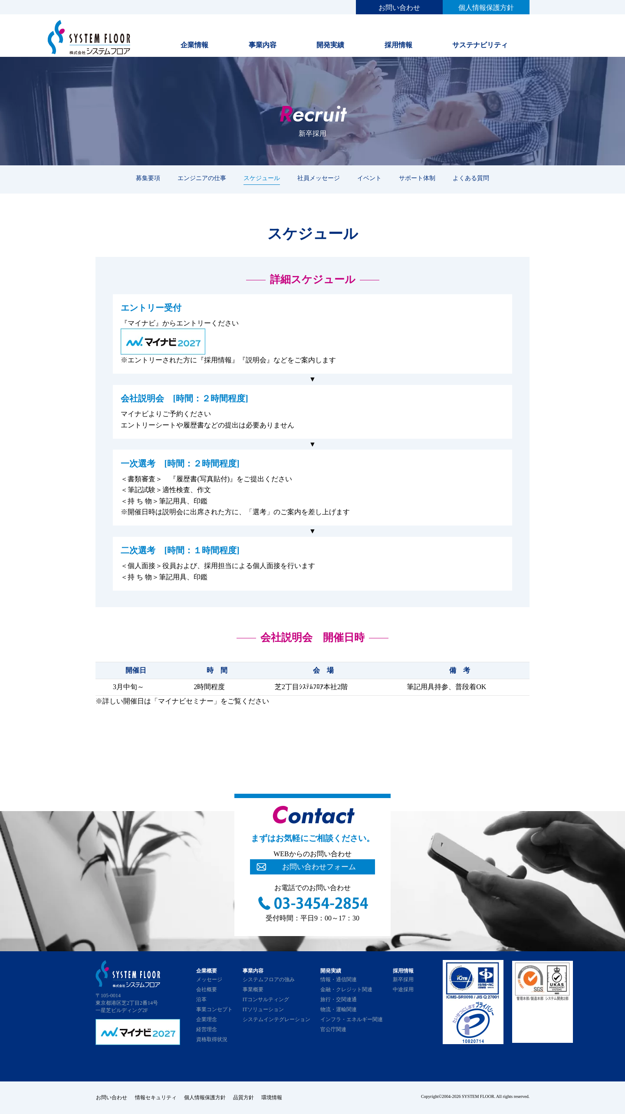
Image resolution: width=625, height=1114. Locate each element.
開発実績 (330, 45)
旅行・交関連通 (338, 999)
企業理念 (206, 1019)
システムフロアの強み (269, 979)
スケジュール (261, 177)
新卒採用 (403, 979)
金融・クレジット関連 (346, 989)
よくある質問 (471, 177)
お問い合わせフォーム (319, 867)
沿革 (201, 999)
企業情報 (194, 45)
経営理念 (206, 1029)
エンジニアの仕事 (202, 177)
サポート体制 (417, 177)
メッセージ (209, 979)
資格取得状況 (211, 1039)
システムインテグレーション (276, 1019)
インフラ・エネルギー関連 (351, 1019)
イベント (369, 177)
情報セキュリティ (156, 1097)
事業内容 (262, 45)
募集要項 (148, 177)
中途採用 (403, 989)
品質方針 (246, 1097)
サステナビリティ (480, 45)
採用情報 (398, 45)
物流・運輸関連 (338, 1009)
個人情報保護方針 (486, 7)
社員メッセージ (318, 177)
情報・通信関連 (338, 979)
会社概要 (206, 989)
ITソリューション (263, 1009)
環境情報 (276, 1097)
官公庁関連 (333, 1029)
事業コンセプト (214, 1009)
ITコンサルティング (266, 999)
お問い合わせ (399, 7)
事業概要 (253, 989)
